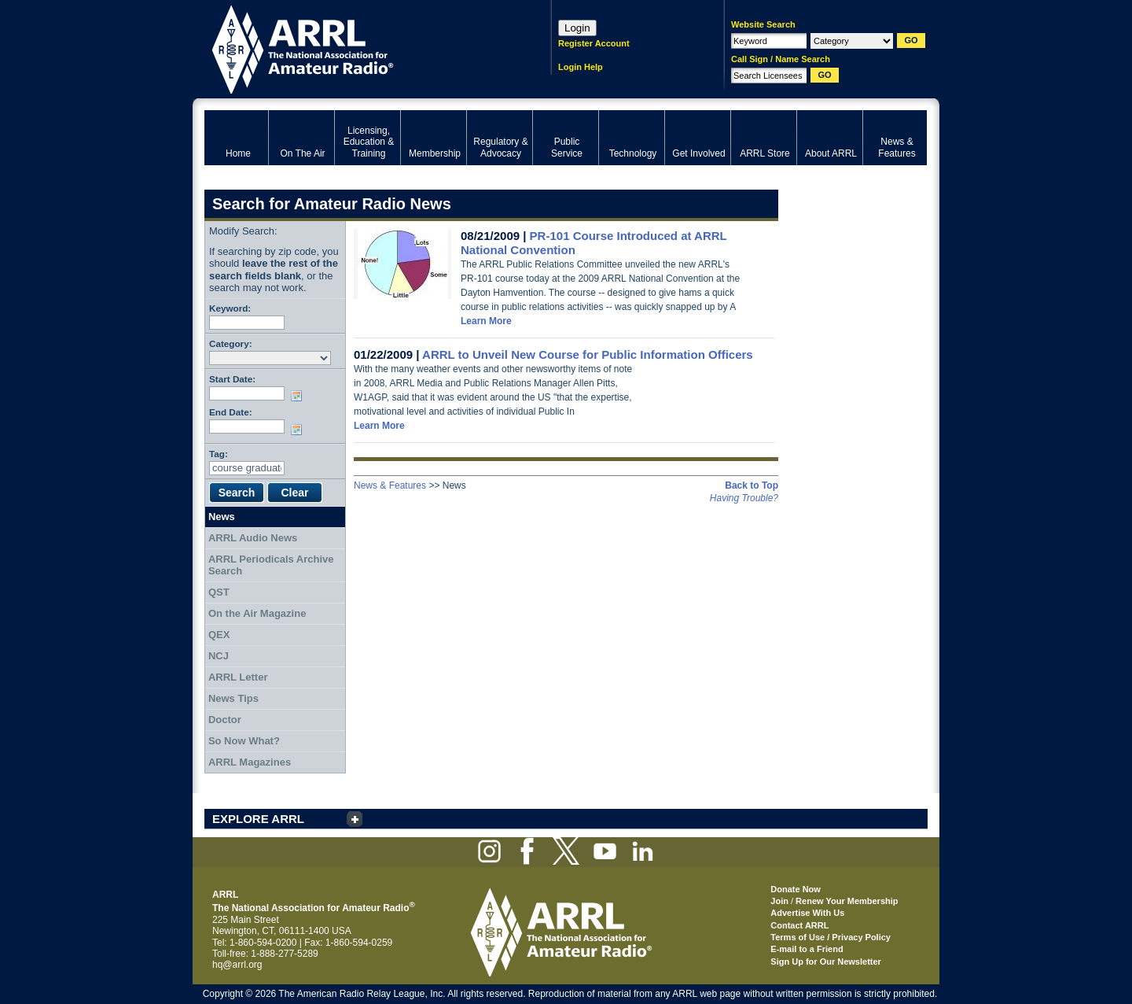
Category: (230, 343)
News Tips (233, 698)
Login (577, 28)
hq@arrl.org (237, 964)
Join (779, 901)
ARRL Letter (238, 677)
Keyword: (230, 308)
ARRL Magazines (249, 762)
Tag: (218, 453)
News (221, 516)
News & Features (390, 485)
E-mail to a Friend (806, 949)
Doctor (224, 719)
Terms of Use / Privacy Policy (830, 937)
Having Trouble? (744, 498)
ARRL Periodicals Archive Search (271, 565)
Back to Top (751, 485)
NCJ (218, 656)
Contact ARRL (799, 925)
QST (219, 592)
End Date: (230, 412)
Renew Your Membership (847, 901)
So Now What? (244, 741)
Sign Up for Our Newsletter (825, 961)
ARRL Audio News (252, 538)
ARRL (357, 48)
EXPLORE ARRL (258, 818)
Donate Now (795, 889)
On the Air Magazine (257, 613)
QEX (219, 634)
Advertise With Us (807, 912)
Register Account (594, 43)
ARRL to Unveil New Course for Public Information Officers (587, 354)
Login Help (580, 67)
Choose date (299, 396)
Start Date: (232, 379)
